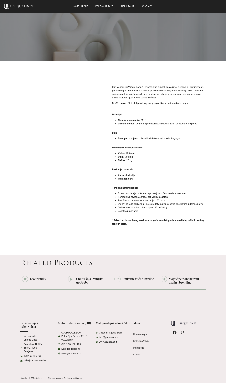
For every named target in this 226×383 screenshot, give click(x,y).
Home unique (80, 6)
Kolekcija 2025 (104, 6)
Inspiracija (127, 6)
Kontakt (147, 6)
